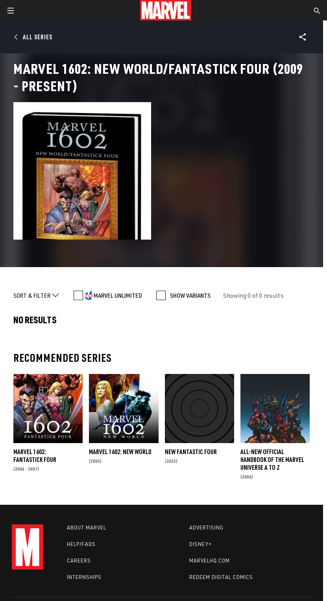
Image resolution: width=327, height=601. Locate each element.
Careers (79, 560)
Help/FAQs (81, 544)
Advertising (206, 527)
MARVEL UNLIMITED (118, 295)
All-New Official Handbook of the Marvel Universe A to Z (272, 459)
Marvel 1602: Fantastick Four (34, 456)
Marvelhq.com (209, 560)
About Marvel (86, 527)
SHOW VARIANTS (190, 295)
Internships (84, 577)
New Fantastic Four (191, 452)
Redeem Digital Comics (221, 577)
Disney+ (200, 544)
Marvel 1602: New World (120, 452)
